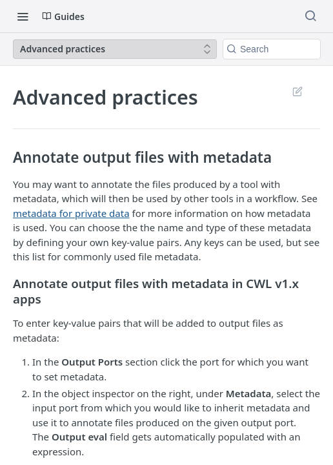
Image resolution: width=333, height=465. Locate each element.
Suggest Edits (297, 91)
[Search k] (271, 49)
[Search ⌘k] (310, 16)
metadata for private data (71, 213)
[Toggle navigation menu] (22, 16)
